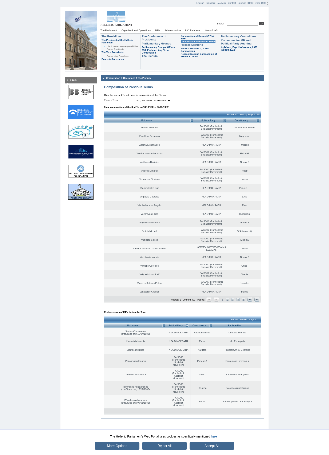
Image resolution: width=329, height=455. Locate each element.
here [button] (214, 436)
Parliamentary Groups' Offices (158, 47)
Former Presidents (115, 49)
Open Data (260, 3)
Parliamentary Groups (156, 43)
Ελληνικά (221, 3)
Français (210, 3)
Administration (172, 30)
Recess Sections (192, 44)
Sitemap (242, 3)
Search (221, 23)
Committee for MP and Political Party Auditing (236, 42)
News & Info (211, 30)
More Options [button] (117, 446)
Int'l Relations (192, 30)
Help (250, 3)
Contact (232, 3)
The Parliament (108, 30)
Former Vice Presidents (117, 56)
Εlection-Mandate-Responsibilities (122, 46)
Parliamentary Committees (238, 36)
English (200, 3)
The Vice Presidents (112, 52)
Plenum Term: (111, 100)
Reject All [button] (165, 446)
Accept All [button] (212, 446)
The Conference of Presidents (154, 38)
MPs (157, 30)
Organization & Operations (136, 30)
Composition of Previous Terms (198, 41)
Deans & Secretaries (113, 59)
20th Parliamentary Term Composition (155, 51)
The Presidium (111, 36)
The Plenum (150, 56)
